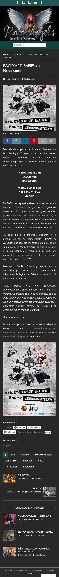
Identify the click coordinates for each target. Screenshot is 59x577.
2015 (13, 455)
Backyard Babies (43, 455)
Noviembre (28, 467)
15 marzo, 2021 (25, 555)
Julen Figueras (38, 535)
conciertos (12, 461)
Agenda (25, 455)
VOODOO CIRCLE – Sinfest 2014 (34, 515)
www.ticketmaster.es (15, 333)
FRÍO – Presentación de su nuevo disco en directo (34, 550)
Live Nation (11, 467)
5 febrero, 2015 (25, 519)
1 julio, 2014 (24, 535)
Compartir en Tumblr (30, 431)
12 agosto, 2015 (13, 79)
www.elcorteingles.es (15, 337)
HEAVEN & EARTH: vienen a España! (35, 531)
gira (40, 461)
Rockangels (29, 79)
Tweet (8, 427)
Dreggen (27, 461)
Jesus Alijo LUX (40, 555)
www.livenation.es (44, 329)
